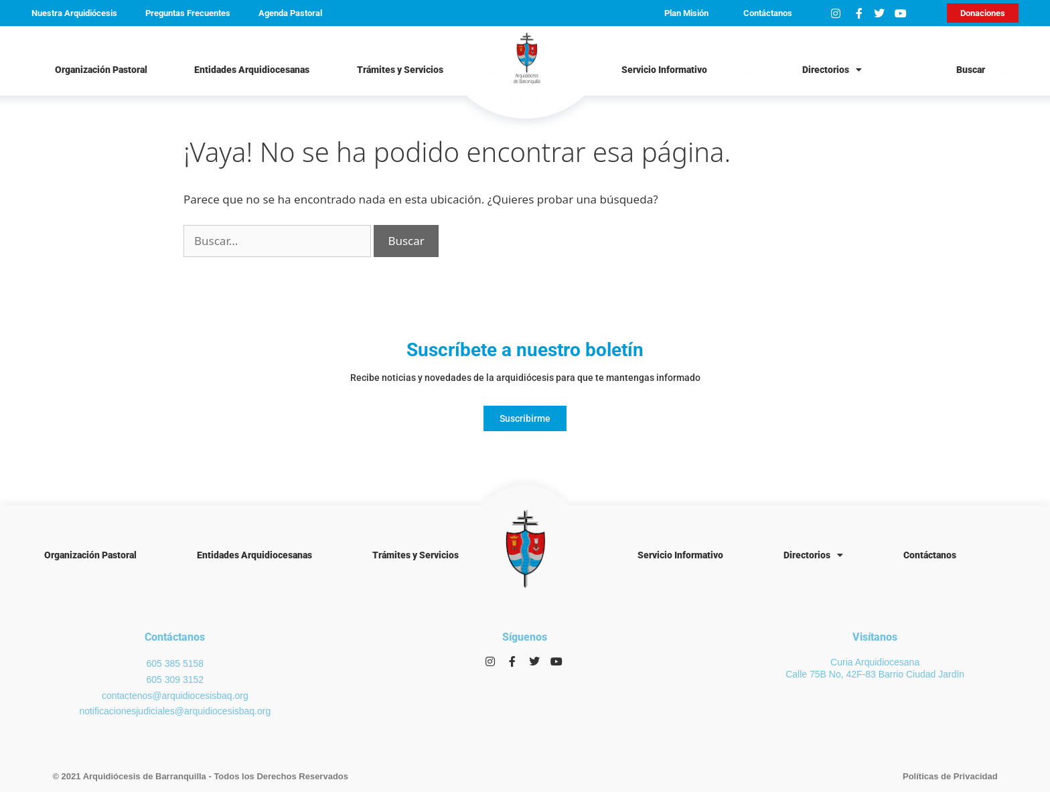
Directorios (832, 70)
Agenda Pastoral (290, 13)
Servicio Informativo (664, 69)
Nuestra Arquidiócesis (74, 13)
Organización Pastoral (101, 69)
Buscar (970, 69)
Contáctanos (767, 13)
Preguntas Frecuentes (187, 13)
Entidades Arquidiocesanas (251, 69)
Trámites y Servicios (400, 69)
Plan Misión (686, 13)
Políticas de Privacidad (950, 776)
